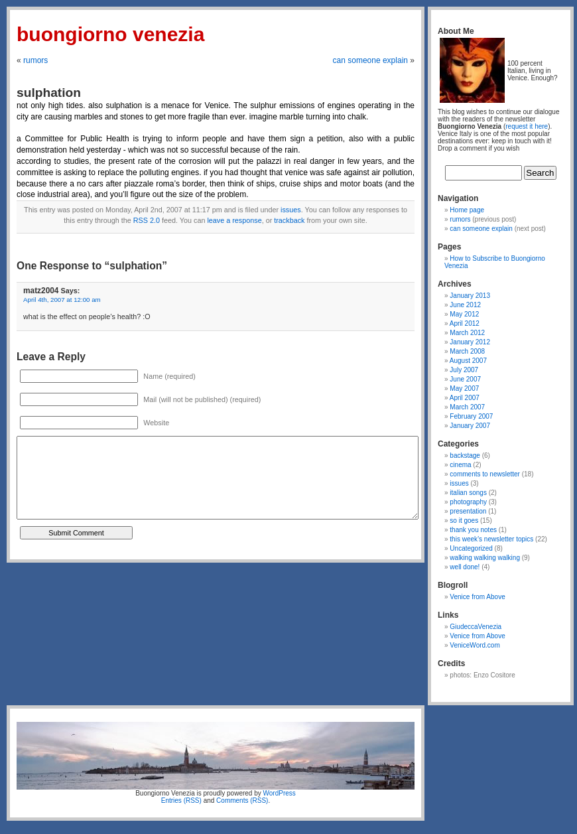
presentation (468, 511)
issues (291, 210)
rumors (35, 60)
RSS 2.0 (146, 220)
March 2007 (467, 407)
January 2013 (470, 295)
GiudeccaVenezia (475, 626)
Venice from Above (477, 596)
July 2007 (464, 370)
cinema (460, 464)
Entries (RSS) (181, 800)
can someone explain (370, 60)
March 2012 (467, 332)
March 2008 (467, 351)
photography (468, 502)
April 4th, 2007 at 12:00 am (62, 299)
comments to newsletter (485, 474)
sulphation (49, 93)
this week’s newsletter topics (491, 539)
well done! (465, 567)
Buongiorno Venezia (110, 34)
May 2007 (464, 388)
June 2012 (465, 305)
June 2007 (465, 379)
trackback (289, 220)
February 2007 (471, 416)
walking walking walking (485, 557)
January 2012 (470, 342)
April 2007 (465, 397)
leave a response (234, 220)
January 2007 (470, 425)
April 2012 (465, 323)
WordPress (279, 793)
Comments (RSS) (242, 800)
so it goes (464, 520)
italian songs (468, 492)
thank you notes (473, 529)
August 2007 (468, 360)
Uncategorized (471, 548)
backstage (465, 455)
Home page (467, 210)
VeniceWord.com (474, 645)
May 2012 (464, 314)
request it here (526, 126)
